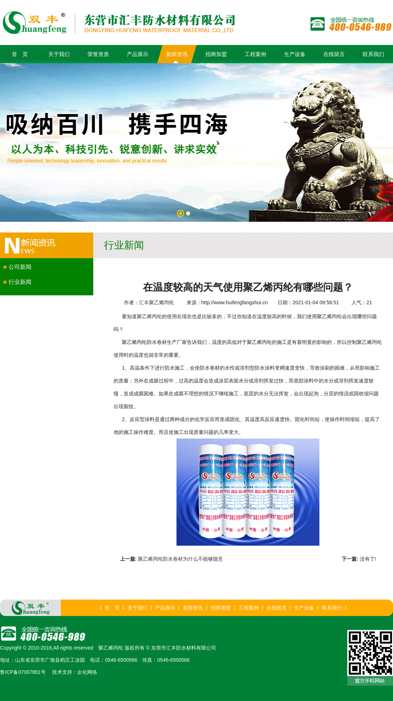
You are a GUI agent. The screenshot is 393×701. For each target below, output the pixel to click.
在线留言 (334, 54)
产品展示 (137, 54)
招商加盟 (216, 54)
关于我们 (59, 54)
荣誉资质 (98, 54)
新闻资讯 (177, 54)
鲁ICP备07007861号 (23, 672)
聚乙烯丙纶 (149, 316)
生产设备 (294, 54)
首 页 (20, 54)
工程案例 (255, 54)
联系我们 (373, 54)
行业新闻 (20, 282)
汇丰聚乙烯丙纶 (156, 302)
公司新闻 (20, 267)
